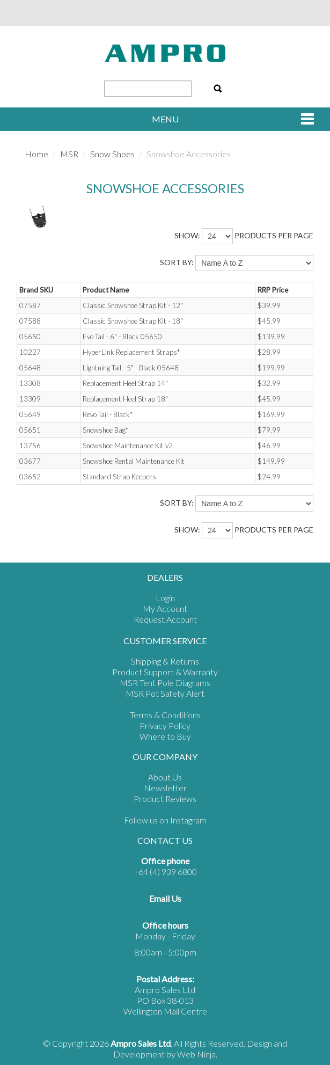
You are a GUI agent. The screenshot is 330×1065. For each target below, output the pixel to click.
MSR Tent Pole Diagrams (165, 682)
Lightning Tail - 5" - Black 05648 (131, 367)
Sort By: (177, 262)
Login (165, 598)
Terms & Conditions (165, 715)
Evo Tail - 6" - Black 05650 (122, 336)
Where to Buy (165, 736)
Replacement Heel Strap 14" (125, 383)
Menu (165, 119)
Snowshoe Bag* (105, 430)
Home (36, 154)
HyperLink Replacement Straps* (131, 352)
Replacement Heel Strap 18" (125, 399)
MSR (69, 154)
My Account (165, 608)
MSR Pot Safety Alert (165, 693)
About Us (165, 777)
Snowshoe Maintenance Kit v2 (128, 445)
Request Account (165, 619)
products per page (273, 235)
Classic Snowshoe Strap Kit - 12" (133, 305)
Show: (187, 235)
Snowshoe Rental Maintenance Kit (134, 461)
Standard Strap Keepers (119, 476)
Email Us (165, 898)
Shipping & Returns (165, 661)
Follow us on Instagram (165, 820)
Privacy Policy (165, 725)
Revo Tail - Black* (108, 414)
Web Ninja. (197, 1054)
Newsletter (165, 788)
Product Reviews (165, 798)
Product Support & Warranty (165, 672)
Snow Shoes (112, 154)
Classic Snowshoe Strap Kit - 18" (133, 321)
